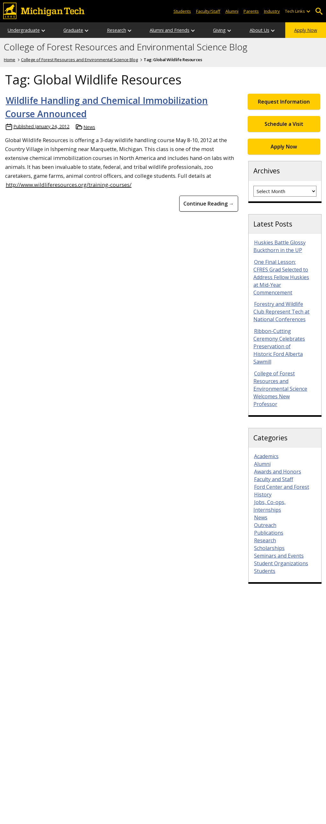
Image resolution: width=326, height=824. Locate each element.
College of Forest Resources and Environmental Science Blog (125, 47)
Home (9, 59)
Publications (268, 532)
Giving (219, 30)
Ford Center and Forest (281, 486)
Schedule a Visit (284, 123)
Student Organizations (281, 563)
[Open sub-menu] (308, 11)
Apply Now (305, 30)
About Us (259, 30)
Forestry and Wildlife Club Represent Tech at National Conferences (281, 311)
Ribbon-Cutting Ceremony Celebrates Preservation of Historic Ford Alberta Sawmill (279, 346)
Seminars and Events (279, 555)
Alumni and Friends (169, 30)
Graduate (73, 30)
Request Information (284, 101)
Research (116, 30)
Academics (266, 456)
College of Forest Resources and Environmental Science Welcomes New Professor (280, 389)
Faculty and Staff (273, 479)
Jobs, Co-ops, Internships (269, 506)
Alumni (231, 11)
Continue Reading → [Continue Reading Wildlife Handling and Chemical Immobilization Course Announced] (208, 203)
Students (182, 11)
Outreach (265, 525)
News (89, 127)
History (263, 494)
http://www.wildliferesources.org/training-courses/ (68, 184)
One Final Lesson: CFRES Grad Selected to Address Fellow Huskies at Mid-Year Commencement (281, 277)
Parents (251, 11)
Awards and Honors (277, 471)
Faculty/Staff (208, 11)
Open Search (318, 11)
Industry (272, 11)
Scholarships (269, 548)
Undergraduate (24, 30)
